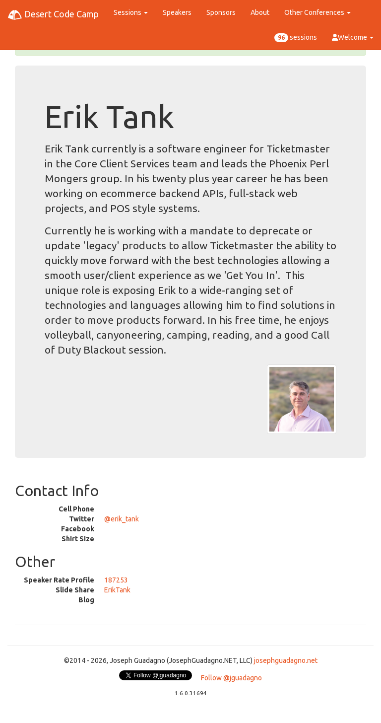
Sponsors (221, 12)
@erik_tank (121, 519)
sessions (295, 37)
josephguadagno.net (286, 660)
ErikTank (117, 590)
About (260, 12)
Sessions (131, 12)
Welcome (353, 37)
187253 (116, 580)
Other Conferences (317, 12)
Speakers (177, 12)
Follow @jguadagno (231, 678)
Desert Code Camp (53, 14)
